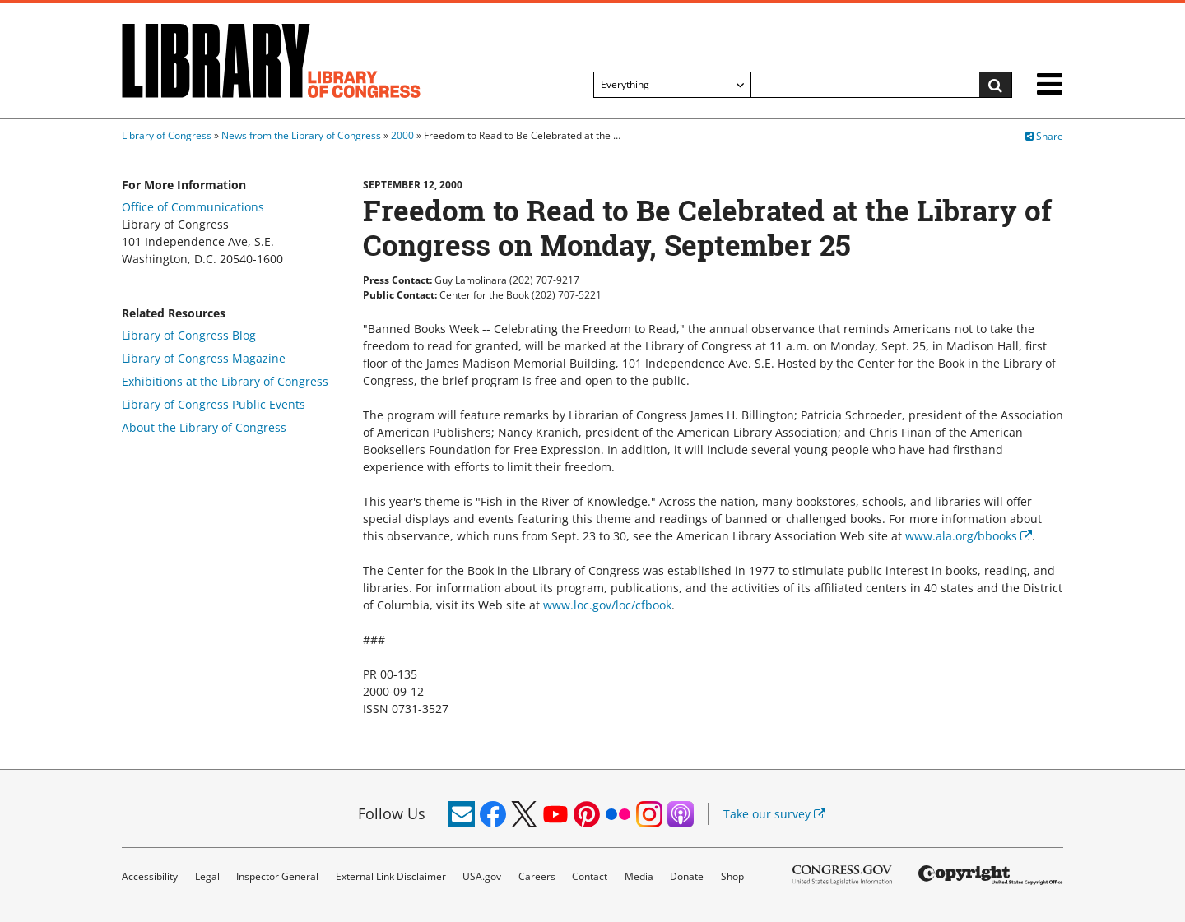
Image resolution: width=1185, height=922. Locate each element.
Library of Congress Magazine (204, 358)
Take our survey (774, 814)
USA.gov (481, 876)
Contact (589, 876)
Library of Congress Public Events (213, 404)
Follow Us (391, 813)
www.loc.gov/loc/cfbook (607, 605)
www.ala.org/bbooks (968, 536)
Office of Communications (193, 207)
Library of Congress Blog (189, 335)
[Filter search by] (672, 84)
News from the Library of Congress (301, 135)
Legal (207, 876)
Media (639, 876)
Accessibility (150, 876)
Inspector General (277, 876)
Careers (536, 876)
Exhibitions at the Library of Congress (225, 381)
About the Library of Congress (204, 427)
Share (1044, 136)
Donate (687, 876)
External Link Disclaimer (391, 876)
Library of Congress (166, 135)
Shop (732, 876)
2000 (402, 135)
